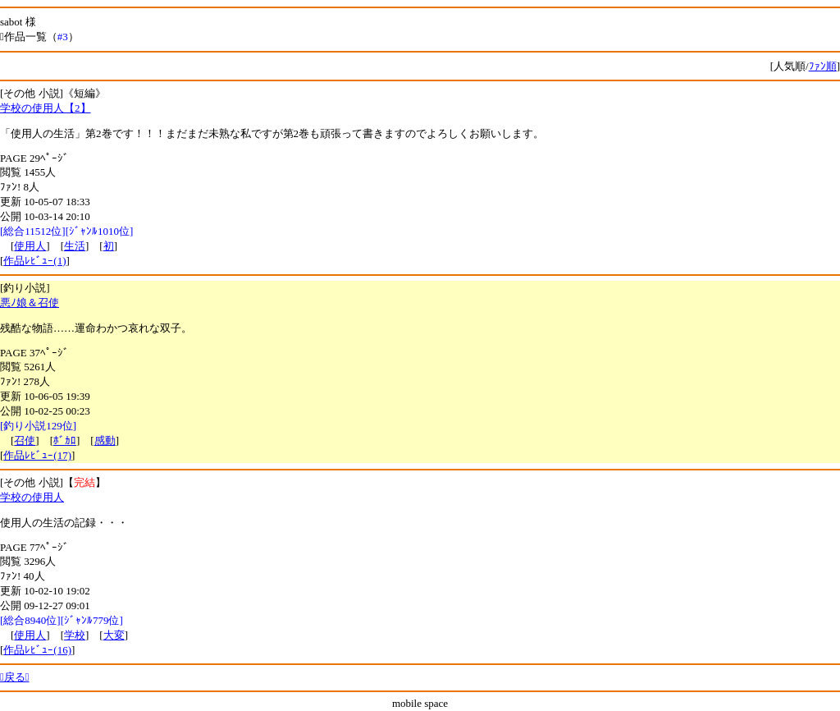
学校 (74, 635)
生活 (74, 246)
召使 (24, 440)
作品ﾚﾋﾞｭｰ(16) (37, 650)
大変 (114, 635)
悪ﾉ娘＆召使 (29, 302)
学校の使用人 (32, 497)
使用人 (30, 246)
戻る (15, 677)
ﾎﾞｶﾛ (64, 440)
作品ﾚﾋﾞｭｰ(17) (37, 455)
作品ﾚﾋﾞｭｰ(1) (34, 261)
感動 (105, 440)
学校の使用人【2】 (45, 108)
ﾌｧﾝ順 (823, 66)
